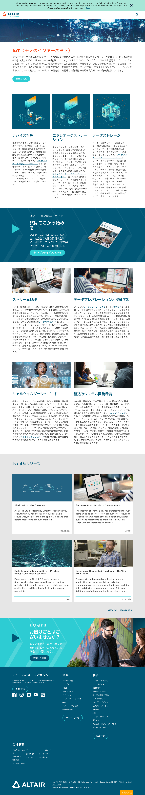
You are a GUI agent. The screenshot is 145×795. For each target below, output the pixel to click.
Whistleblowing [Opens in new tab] (125, 782)
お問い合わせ (39, 658)
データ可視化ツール (48, 321)
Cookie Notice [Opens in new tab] (105, 782)
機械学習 (118, 307)
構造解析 (96, 720)
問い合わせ (43, 757)
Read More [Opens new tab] (90, 8)
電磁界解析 (97, 688)
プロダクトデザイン (100, 702)
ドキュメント (67, 695)
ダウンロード (67, 691)
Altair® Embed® (118, 413)
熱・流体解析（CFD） (102, 695)
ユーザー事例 (67, 680)
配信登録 (20, 689)
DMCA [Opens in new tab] (114, 782)
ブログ (65, 688)
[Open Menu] (141, 15)
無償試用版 (127, 792)
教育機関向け (67, 709)
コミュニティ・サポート (72, 698)
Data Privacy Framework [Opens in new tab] (88, 782)
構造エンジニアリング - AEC (104, 724)
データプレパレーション (95, 307)
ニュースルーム (45, 750)
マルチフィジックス (100, 716)
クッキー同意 (56, 785)
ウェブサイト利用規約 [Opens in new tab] (59, 782)
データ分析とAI (99, 684)
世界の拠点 (16, 756)
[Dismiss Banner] (131, 5)
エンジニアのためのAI (101, 680)
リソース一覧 (72, 717)
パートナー (30, 750)
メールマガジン (45, 754)
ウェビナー (66, 684)
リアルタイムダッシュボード (31, 437)
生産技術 (96, 709)
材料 (94, 713)
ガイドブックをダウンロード (47, 252)
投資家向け (30, 754)
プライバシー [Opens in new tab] (73, 782)
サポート (29, 757)
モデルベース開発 (99, 727)
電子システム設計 (99, 691)
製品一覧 (100, 735)
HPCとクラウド (99, 698)
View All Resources (118, 610)
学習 (64, 702)
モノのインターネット (101, 706)
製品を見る (21, 78)
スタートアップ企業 (70, 706)
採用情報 (15, 760)
